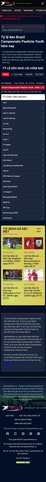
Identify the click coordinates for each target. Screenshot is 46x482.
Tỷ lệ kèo (17, 27)
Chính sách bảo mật (23, 423)
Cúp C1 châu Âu (9, 113)
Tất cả (5, 74)
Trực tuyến (17, 74)
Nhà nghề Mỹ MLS (10, 197)
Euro (5, 103)
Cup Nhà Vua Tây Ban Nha (13, 166)
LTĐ (42, 88)
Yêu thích (39, 74)
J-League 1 (7, 192)
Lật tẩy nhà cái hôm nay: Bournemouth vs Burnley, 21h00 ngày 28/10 (32, 261)
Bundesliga (7, 129)
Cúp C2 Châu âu (9, 118)
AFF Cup (6, 208)
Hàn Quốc (7, 181)
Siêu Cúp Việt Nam (10, 187)
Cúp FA (5, 150)
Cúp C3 (5, 171)
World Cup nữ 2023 (10, 213)
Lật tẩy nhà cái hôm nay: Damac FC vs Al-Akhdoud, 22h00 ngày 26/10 (33, 292)
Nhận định (28, 10)
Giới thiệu (10, 416)
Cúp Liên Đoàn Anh (10, 155)
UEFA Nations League (11, 176)
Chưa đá (29, 74)
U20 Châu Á (7, 218)
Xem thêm (39, 230)
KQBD (37, 88)
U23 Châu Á (7, 160)
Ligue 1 (6, 139)
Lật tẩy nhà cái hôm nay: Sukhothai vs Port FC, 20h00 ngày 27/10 (12, 293)
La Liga (6, 124)
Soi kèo (17, 10)
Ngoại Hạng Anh (9, 108)
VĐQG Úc (6, 202)
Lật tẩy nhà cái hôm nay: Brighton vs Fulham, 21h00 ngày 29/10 (12, 260)
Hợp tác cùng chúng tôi (29, 416)
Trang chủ (6, 10)
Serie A (6, 134)
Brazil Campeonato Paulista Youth (33, 27)
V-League (7, 145)
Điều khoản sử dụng (23, 420)
